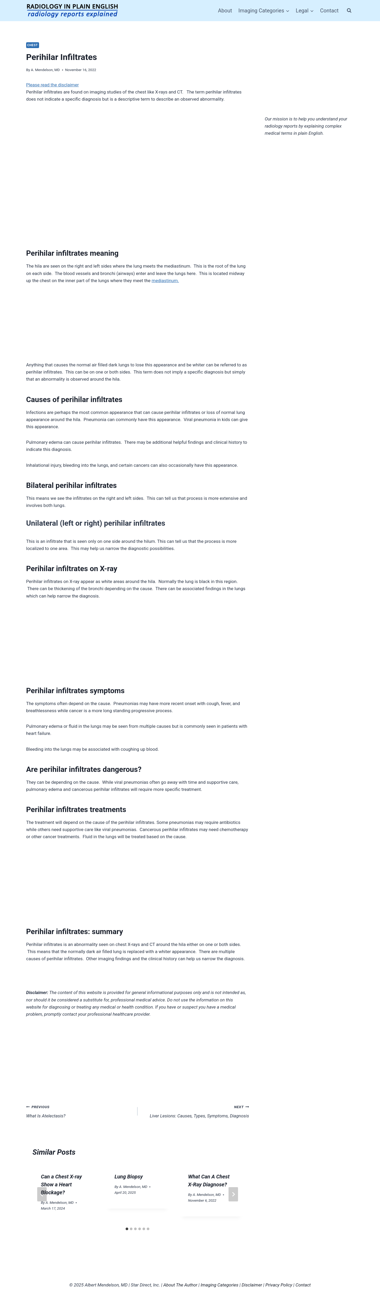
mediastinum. (165, 280)
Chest (32, 45)
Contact (329, 10)
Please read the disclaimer (52, 84)
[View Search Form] (349, 10)
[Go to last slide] (42, 1194)
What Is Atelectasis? (79, 1111)
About (225, 10)
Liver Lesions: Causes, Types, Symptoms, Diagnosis (195, 1111)
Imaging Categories (219, 1285)
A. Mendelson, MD (45, 70)
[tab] (127, 1229)
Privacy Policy (278, 1285)
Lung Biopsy (129, 1176)
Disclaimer (252, 1285)
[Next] (233, 1194)
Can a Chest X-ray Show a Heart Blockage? (61, 1184)
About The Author (180, 1285)
